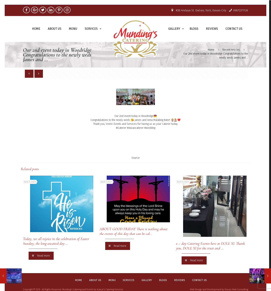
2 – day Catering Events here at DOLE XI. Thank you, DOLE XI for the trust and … (210, 246)
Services (128, 280)
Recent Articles (231, 49)
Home (211, 49)
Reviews (179, 280)
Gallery (147, 280)
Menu (112, 280)
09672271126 (240, 10)
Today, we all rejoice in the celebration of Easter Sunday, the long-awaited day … (56, 241)
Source (136, 157)
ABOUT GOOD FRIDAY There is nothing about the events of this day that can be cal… (133, 231)
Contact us (199, 280)
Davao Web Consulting (236, 289)
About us (95, 280)
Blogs (163, 280)
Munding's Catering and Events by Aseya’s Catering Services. (92, 289)
